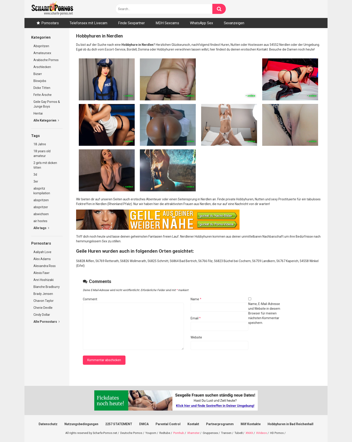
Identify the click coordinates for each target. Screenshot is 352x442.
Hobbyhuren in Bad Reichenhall (290, 424)
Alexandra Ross (44, 266)
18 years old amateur (42, 153)
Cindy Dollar (41, 314)
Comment (90, 299)
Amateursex (42, 53)
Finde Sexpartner (131, 23)
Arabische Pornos (46, 60)
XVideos (261, 433)
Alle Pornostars (46, 321)
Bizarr (37, 74)
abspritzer (40, 207)
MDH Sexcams (167, 23)
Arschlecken (42, 67)
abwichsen (41, 214)
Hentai (38, 113)
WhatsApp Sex (201, 23)
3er (35, 181)
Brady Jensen (43, 294)
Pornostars (50, 23)
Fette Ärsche (42, 95)
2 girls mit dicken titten (45, 165)
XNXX (249, 433)
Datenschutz (48, 424)
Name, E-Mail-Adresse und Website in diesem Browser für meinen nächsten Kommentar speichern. (264, 313)
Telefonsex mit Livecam (88, 23)
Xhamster (193, 433)
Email (196, 318)
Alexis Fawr (41, 273)
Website (196, 337)
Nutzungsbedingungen (81, 424)
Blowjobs (39, 81)
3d (35, 174)
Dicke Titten (41, 88)
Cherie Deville (43, 307)
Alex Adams (42, 259)
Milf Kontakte (251, 424)
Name (196, 299)
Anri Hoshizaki (43, 280)
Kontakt (193, 424)
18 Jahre (39, 144)
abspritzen (41, 200)
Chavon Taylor (43, 301)
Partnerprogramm (220, 424)
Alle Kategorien (46, 120)
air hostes (40, 221)
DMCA (144, 424)
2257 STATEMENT (118, 424)
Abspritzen (41, 46)
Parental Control (168, 424)
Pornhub (178, 433)
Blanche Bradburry (46, 287)
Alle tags (41, 228)
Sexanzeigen (234, 23)
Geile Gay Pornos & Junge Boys (46, 104)
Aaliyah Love (42, 252)
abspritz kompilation (41, 191)
